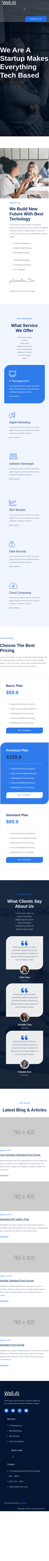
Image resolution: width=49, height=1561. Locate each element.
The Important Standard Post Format (20, 1154)
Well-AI (9, 2)
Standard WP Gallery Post (14, 1219)
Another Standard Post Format (17, 1280)
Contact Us (36, 19)
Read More (4, 1175)
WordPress (23, 1503)
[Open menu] (24, 9)
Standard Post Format (12, 1344)
